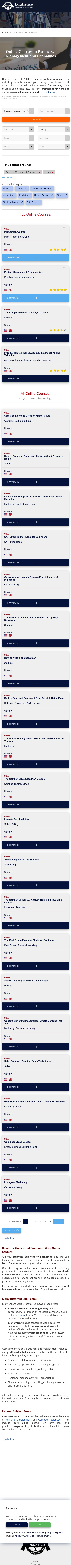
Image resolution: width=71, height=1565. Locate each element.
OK (40, 1525)
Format (55, 147)
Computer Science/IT (50, 1419)
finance (22, 1315)
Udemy (55, 129)
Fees (19, 138)
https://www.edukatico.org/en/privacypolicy (41, 1532)
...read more (48, 92)
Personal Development (18, 1419)
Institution (55, 138)
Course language (55, 111)
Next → (58, 1221)
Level (19, 147)
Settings (17, 1525)
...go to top (8, 1238)
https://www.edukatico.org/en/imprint (32, 1535)
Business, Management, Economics (19, 111)
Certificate (19, 129)
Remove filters (8, 177)
